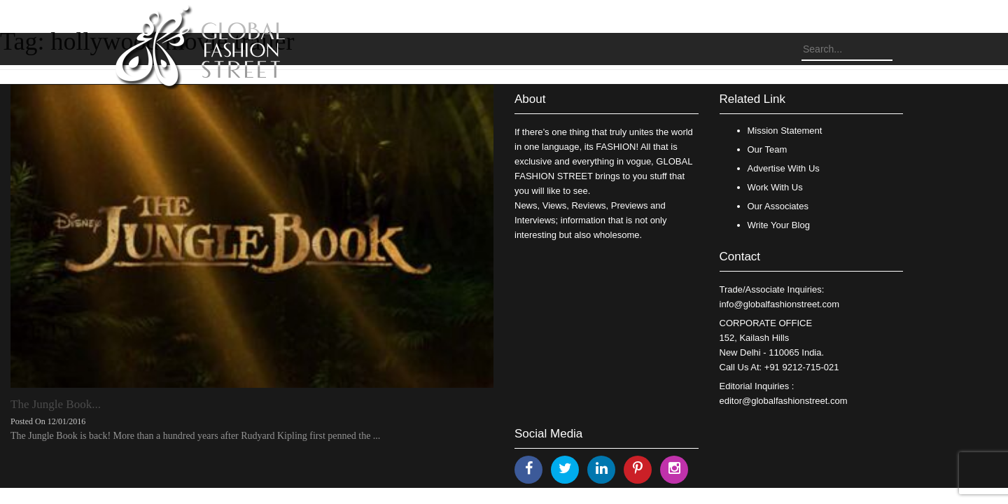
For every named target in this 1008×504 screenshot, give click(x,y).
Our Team (768, 149)
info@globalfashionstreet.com (779, 304)
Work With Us (775, 187)
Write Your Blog (779, 225)
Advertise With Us (784, 168)
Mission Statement (785, 130)
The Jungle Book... (55, 404)
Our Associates (778, 206)
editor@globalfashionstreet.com (784, 401)
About (529, 99)
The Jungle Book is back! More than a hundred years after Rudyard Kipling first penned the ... (195, 435)
